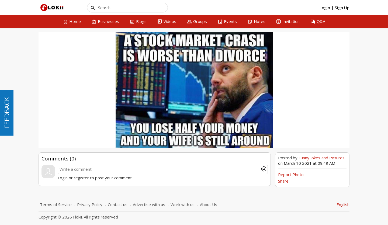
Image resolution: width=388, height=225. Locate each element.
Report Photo (291, 174)
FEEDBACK (6, 112)
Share (283, 181)
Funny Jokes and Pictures (322, 157)
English (343, 204)
